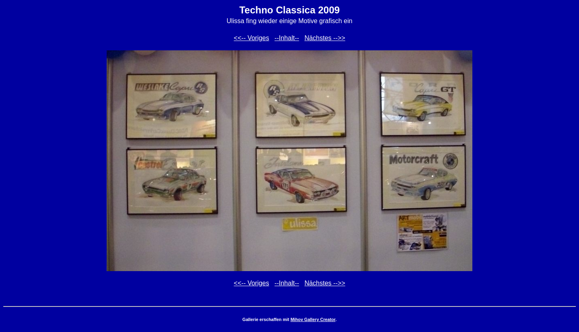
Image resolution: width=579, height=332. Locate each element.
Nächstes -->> (325, 37)
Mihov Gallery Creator (312, 319)
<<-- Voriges (251, 37)
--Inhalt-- (286, 37)
